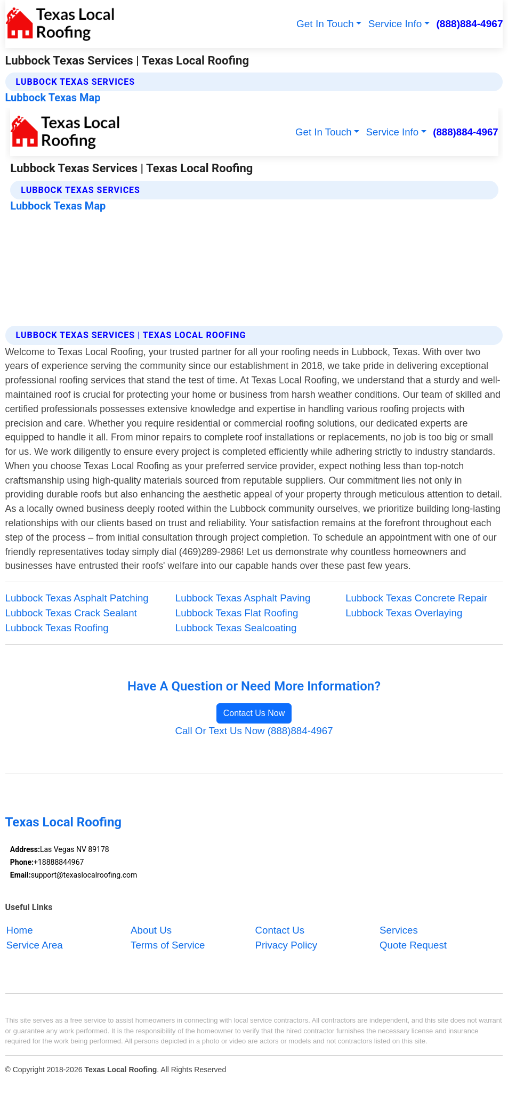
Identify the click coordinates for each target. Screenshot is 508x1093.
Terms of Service (168, 945)
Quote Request (413, 945)
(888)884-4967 (470, 23)
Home (19, 930)
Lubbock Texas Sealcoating (236, 627)
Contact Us (280, 930)
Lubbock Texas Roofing (57, 627)
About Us (151, 930)
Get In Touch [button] (325, 23)
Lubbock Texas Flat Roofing (237, 612)
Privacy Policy (286, 945)
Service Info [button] (395, 23)
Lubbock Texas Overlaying (403, 612)
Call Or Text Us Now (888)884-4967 (254, 730)
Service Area (34, 945)
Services (399, 930)
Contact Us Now (254, 713)
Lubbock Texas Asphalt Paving (243, 598)
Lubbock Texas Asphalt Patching (77, 598)
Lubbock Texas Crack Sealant (71, 612)
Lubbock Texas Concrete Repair (416, 598)
